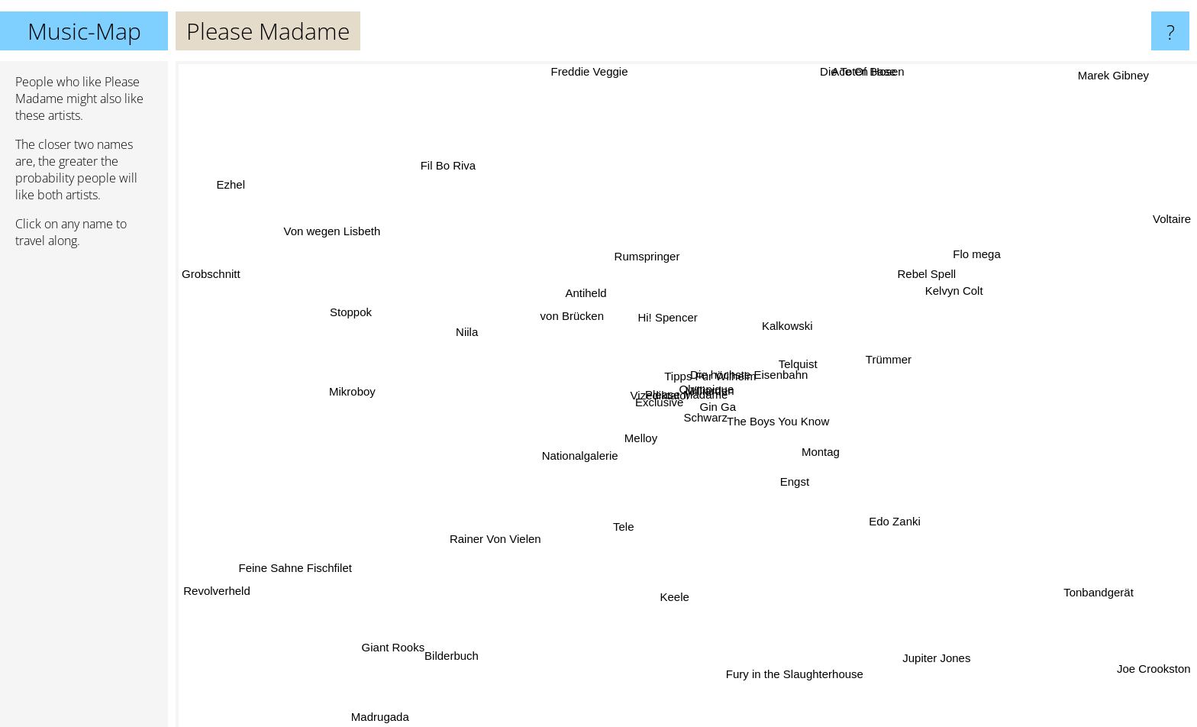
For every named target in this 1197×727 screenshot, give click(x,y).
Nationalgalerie (566, 464)
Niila (478, 334)
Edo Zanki (891, 518)
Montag (827, 464)
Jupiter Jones (936, 660)
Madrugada (396, 713)
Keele (681, 597)
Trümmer (882, 362)
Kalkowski (794, 317)
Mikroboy (354, 390)
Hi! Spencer (666, 308)
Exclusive (652, 401)
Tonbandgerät (1111, 595)
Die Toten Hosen (849, 71)
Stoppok (361, 314)
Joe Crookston (1154, 660)
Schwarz (721, 420)
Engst (797, 488)
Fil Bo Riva (450, 156)
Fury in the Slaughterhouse (788, 661)
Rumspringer (643, 251)
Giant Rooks (392, 657)
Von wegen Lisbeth (325, 210)
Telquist (808, 359)
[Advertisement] (84, 494)
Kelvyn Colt (943, 292)
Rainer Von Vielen (498, 534)
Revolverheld (215, 586)
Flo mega (969, 255)
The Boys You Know (793, 428)
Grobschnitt (211, 276)
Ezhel (251, 193)
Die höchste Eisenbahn (750, 378)
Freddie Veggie (589, 71)
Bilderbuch (451, 669)
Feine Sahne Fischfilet (303, 570)
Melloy (624, 428)
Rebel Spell (924, 274)
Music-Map (84, 31)
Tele (619, 527)
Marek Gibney (1117, 72)
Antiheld (577, 292)
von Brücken (574, 313)
